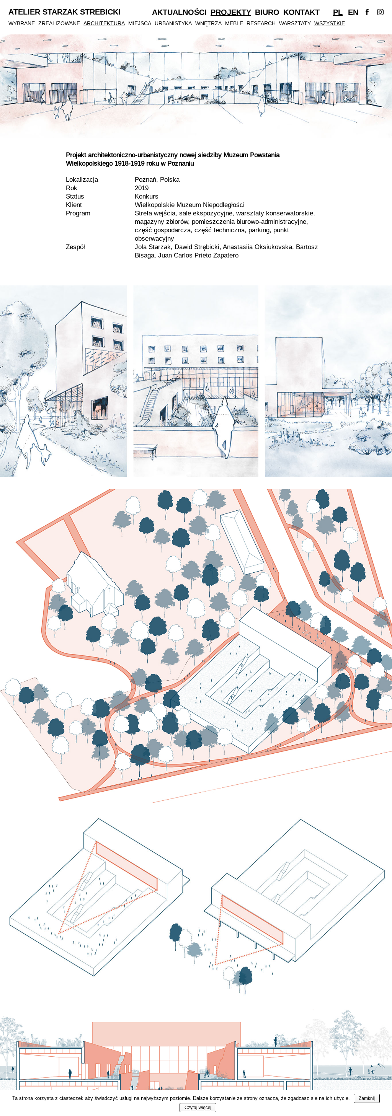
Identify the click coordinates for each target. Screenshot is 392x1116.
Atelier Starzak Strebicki (64, 12)
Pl (338, 12)
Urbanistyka (173, 23)
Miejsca (139, 23)
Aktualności (179, 12)
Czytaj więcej (198, 1107)
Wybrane (21, 23)
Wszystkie (329, 23)
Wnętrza (208, 23)
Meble (234, 23)
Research (261, 23)
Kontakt (301, 12)
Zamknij (367, 1098)
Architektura (104, 23)
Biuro (267, 12)
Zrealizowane (59, 23)
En (353, 12)
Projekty (231, 12)
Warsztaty (295, 23)
